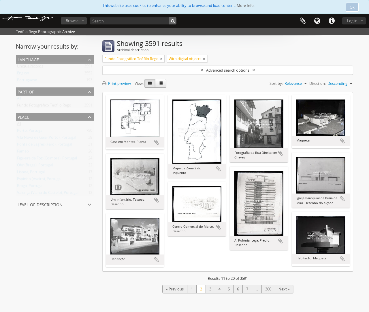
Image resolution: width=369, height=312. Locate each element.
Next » (283, 289)
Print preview (116, 83)
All (19, 99)
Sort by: (276, 83)
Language (317, 21)
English (23, 74)
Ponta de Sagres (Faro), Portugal (44, 145)
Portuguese (27, 81)
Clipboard (302, 21)
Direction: (317, 83)
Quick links (331, 21)
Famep (23, 152)
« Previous (175, 289)
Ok (352, 7)
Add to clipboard (156, 142)
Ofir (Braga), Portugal (35, 166)
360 (268, 289)
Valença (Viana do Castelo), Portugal (47, 193)
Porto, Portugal (30, 131)
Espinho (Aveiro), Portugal (39, 180)
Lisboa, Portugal (31, 173)
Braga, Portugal (30, 187)
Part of (26, 91)
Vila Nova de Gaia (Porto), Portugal (46, 138)
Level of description (40, 204)
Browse (72, 20)
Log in (352, 20)
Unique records (30, 67)
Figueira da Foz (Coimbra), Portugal (47, 159)
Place (23, 116)
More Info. (246, 5)
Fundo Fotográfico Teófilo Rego (44, 106)
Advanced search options (227, 70)
